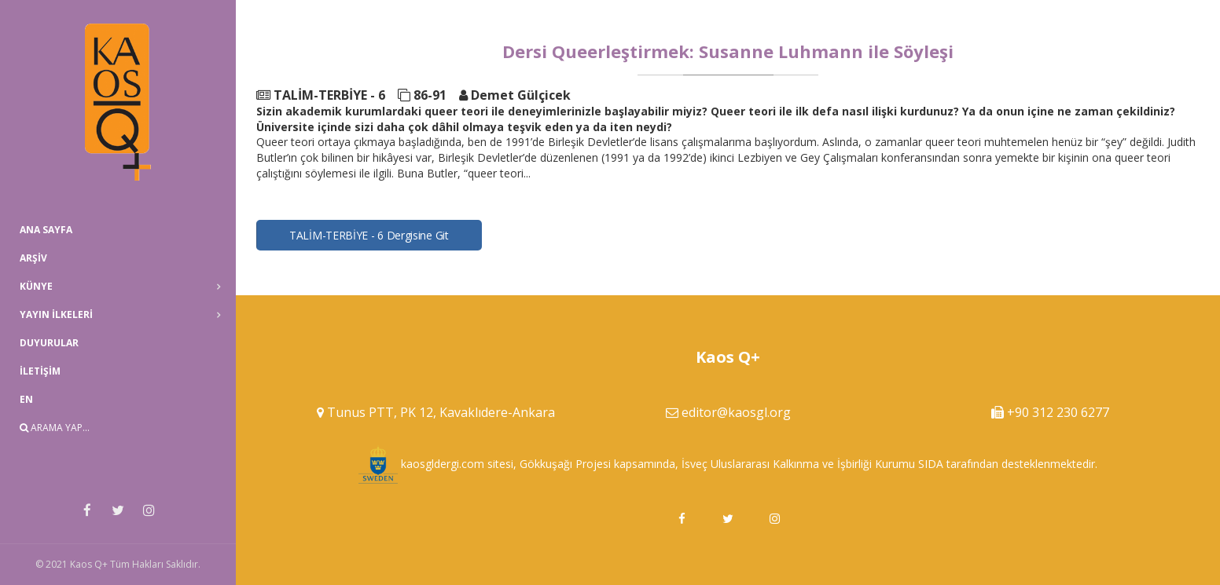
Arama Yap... (55, 427)
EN (26, 399)
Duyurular (49, 342)
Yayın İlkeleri (56, 314)
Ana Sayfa (46, 229)
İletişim (40, 371)
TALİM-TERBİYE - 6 (320, 95)
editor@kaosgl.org (736, 412)
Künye (36, 286)
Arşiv (33, 258)
